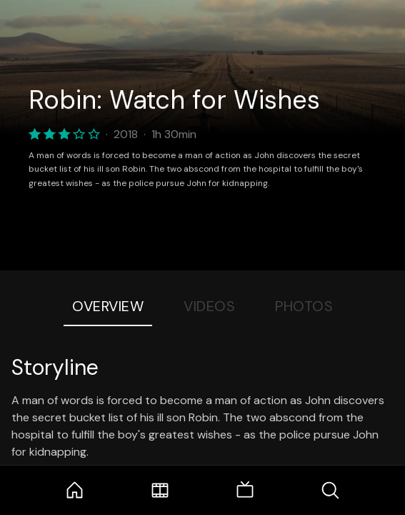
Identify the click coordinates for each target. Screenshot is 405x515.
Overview (108, 306)
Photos (304, 306)
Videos (209, 306)
